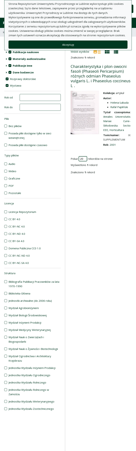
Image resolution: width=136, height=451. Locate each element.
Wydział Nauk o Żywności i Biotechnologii (33, 349)
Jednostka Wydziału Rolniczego (27, 382)
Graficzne (14, 178)
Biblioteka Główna (19, 293)
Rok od (8, 97)
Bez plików (15, 126)
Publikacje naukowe (26, 52)
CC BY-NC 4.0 (16, 226)
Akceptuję (68, 44)
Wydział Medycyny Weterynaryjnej (29, 330)
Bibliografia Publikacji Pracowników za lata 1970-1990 (33, 284)
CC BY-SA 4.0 (16, 241)
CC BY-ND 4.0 (16, 233)
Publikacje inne (22, 65)
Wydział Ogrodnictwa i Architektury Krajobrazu (29, 358)
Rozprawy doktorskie (23, 79)
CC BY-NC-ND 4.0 (19, 255)
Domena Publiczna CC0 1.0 (24, 248)
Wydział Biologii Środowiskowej (27, 315)
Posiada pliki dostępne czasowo (27, 145)
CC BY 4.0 (14, 219)
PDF (11, 185)
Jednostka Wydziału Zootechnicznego (31, 408)
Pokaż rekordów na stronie (92, 158)
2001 (113, 144)
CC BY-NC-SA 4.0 (18, 263)
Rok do (8, 107)
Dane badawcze (23, 72)
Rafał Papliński (119, 107)
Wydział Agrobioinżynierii (23, 308)
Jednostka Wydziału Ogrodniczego (29, 375)
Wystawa (15, 85)
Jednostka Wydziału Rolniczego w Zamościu (28, 392)
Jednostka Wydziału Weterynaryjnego (31, 401)
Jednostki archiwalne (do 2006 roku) (30, 300)
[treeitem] (32, 52)
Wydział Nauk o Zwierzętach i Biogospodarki (26, 339)
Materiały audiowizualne (29, 59)
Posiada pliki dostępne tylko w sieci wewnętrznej (29, 135)
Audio (11, 164)
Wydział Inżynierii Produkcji (24, 322)
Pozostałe (14, 193)
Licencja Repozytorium (22, 212)
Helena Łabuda (119, 102)
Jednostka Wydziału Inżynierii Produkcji (31, 368)
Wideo (12, 171)
